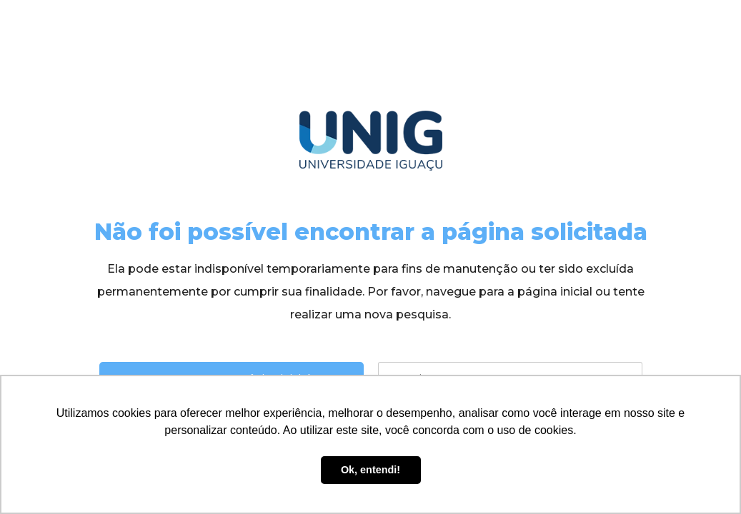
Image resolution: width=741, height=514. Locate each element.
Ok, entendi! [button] (370, 469)
